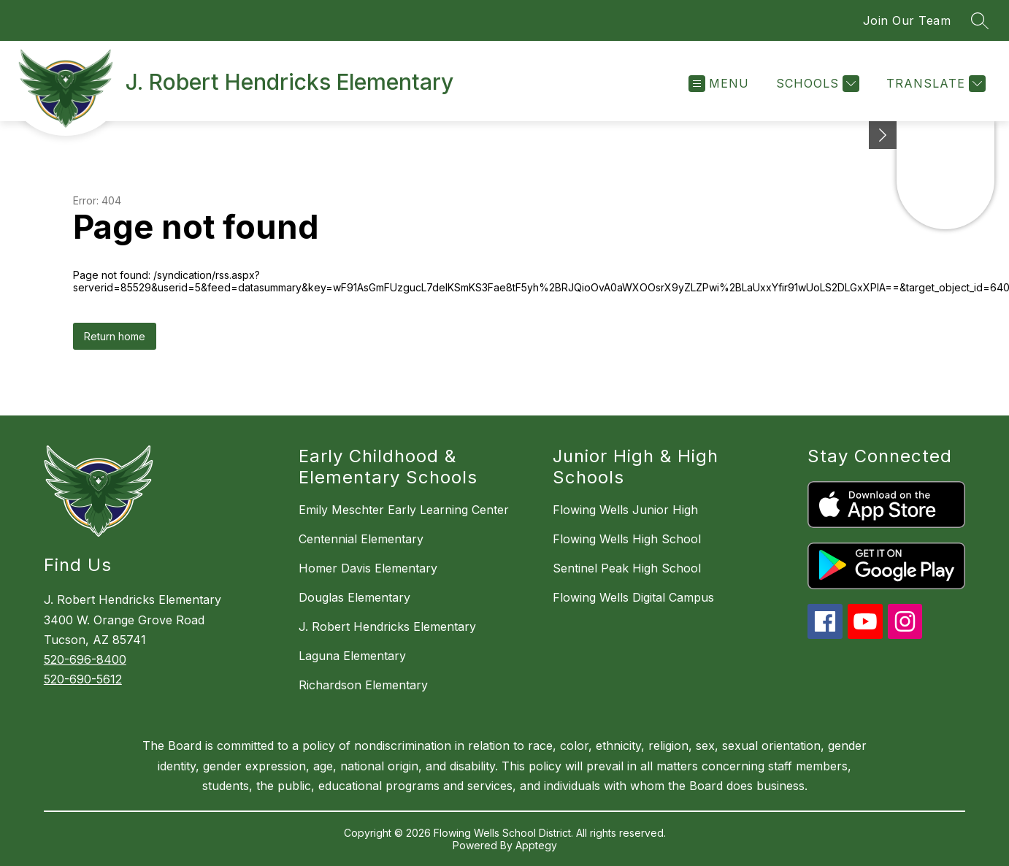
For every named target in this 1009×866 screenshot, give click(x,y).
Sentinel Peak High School (627, 568)
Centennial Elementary (361, 539)
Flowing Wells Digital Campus (633, 597)
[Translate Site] (934, 83)
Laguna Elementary (352, 655)
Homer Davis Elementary (368, 568)
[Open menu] (718, 83)
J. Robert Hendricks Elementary (387, 626)
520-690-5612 (83, 679)
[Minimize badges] (883, 135)
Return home (114, 336)
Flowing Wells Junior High (625, 509)
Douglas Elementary (354, 597)
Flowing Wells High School (627, 539)
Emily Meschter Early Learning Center (404, 509)
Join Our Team (907, 20)
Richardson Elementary (363, 685)
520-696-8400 (85, 659)
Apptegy (536, 845)
